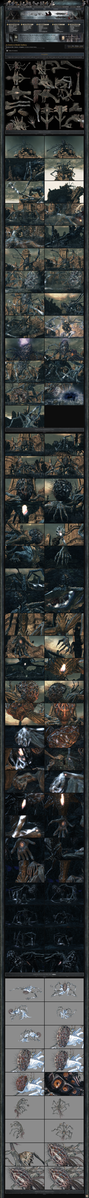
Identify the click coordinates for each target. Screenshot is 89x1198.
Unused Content (74, 31)
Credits (72, 29)
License (81, 46)
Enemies (57, 27)
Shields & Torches (43, 28)
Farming (72, 27)
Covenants (25, 29)
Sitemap (15, 25)
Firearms (41, 27)
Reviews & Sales (13, 28)
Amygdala (21, 47)
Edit (73, 46)
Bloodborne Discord (71, 36)
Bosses (56, 25)
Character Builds (27, 28)
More (47, 40)
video (54, 974)
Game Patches (12, 29)
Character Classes (27, 25)
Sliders (25, 30)
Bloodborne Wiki (10, 47)
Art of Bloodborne (74, 30)
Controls (11, 31)
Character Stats (27, 27)
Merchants (57, 28)
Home (10, 25)
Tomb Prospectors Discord (72, 38)
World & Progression (75, 25)
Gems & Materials (43, 31)
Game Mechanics (13, 30)
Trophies (72, 28)
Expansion (11, 27)
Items (40, 30)
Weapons (41, 25)
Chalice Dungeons (59, 31)
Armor (40, 29)
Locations (57, 30)
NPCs (56, 29)
